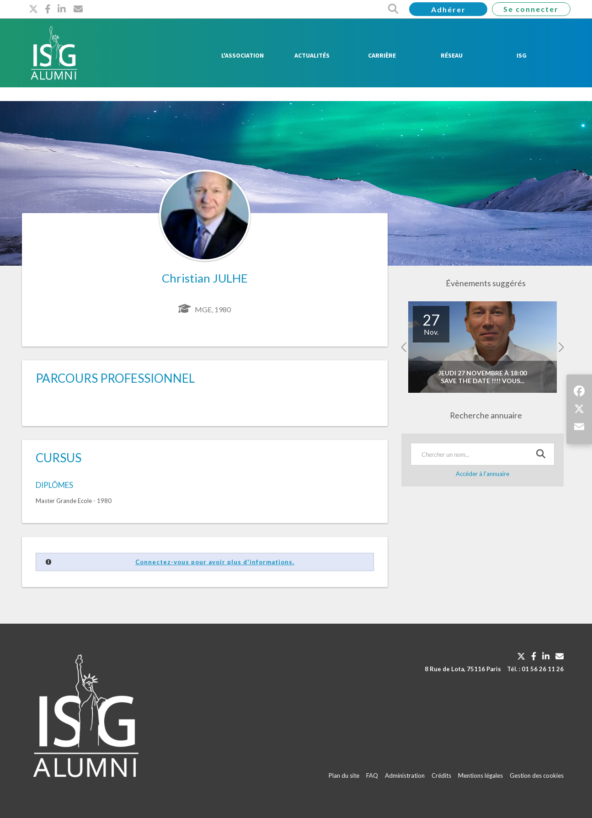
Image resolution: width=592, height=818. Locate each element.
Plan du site (344, 775)
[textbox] (483, 454)
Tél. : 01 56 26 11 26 (535, 669)
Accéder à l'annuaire (482, 473)
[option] (482, 347)
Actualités (312, 55)
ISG (522, 55)
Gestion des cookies (537, 775)
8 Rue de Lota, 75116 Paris (463, 669)
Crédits (441, 775)
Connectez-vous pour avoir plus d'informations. (214, 562)
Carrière (382, 55)
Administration (405, 775)
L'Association (242, 55)
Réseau (452, 55)
